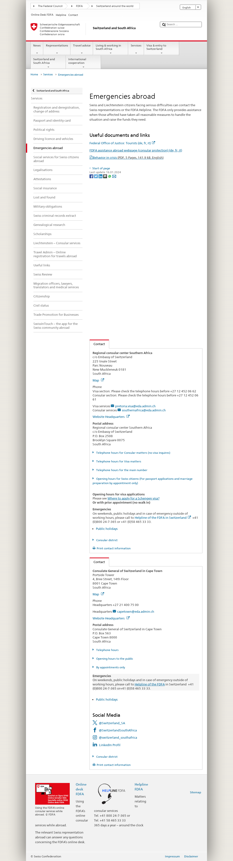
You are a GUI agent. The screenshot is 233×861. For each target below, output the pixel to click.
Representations (57, 49)
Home (34, 74)
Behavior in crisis (128, 157)
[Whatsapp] (110, 176)
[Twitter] (96, 176)
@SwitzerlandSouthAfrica (118, 730)
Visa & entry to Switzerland (161, 49)
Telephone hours (107, 650)
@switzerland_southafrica (118, 737)
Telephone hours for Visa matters (118, 461)
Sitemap (195, 792)
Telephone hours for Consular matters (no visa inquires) (132, 452)
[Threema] (105, 176)
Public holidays (107, 529)
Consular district (106, 540)
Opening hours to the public (114, 658)
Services (136, 49)
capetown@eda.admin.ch (135, 611)
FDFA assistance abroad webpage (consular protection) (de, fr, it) (135, 150)
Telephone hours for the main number (121, 470)
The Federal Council (50, 6)
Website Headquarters (111, 417)
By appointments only (110, 667)
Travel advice (82, 49)
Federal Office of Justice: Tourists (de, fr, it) (122, 143)
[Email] (114, 176)
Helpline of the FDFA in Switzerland (163, 517)
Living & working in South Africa (110, 49)
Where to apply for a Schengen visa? (133, 498)
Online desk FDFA (81, 789)
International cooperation (83, 63)
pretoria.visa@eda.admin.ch (135, 406)
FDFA (79, 6)
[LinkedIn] (101, 176)
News (37, 49)
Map (98, 380)
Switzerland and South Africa (48, 63)
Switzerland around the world (114, 6)
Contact (97, 344)
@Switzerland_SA (112, 723)
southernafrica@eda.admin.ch (144, 410)
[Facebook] (91, 176)
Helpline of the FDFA (150, 684)
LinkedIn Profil (109, 745)
